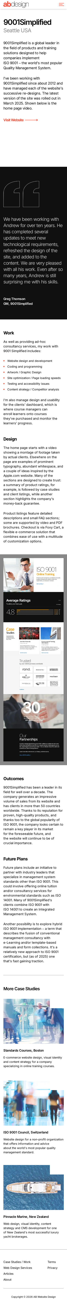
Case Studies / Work (17, 1262)
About (7, 1279)
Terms (52, 1262)
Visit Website (20, 120)
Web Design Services (17, 1268)
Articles (8, 1273)
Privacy (53, 1268)
